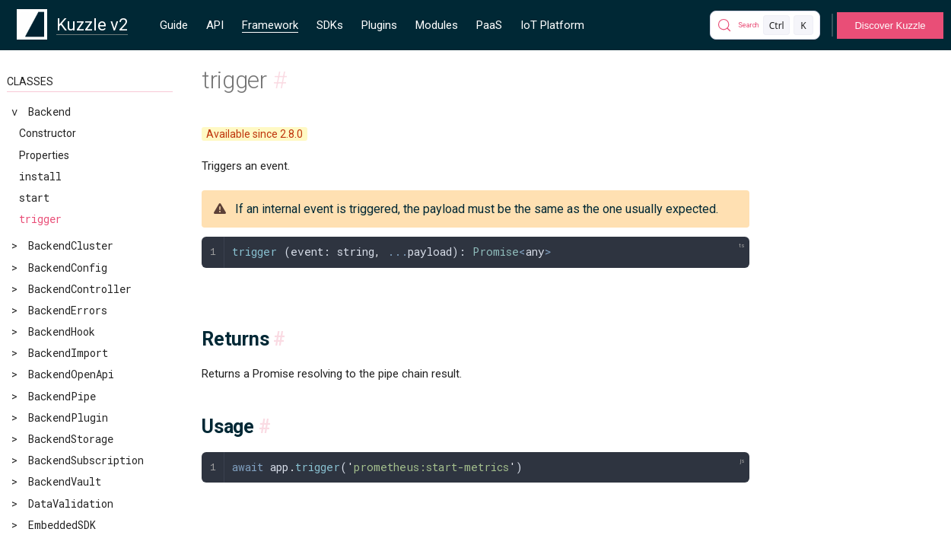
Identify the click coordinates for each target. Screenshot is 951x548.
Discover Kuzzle (889, 25)
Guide (174, 25)
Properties (44, 155)
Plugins (379, 25)
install (40, 176)
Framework (270, 25)
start (34, 197)
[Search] (765, 25)
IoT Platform (552, 25)
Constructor (47, 133)
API (215, 25)
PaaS (489, 25)
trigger (40, 219)
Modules (436, 25)
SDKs (329, 25)
